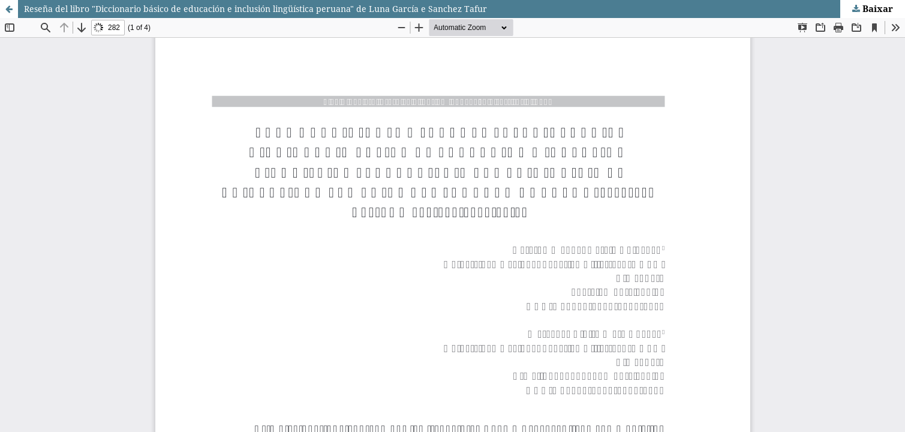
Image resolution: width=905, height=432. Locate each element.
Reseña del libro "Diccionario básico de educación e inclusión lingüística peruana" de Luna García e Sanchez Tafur (255, 8)
